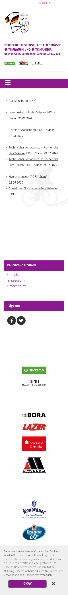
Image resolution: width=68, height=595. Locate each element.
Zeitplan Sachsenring (22, 130)
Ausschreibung (18, 100)
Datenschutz (16, 286)
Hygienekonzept (19, 176)
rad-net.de (43, 3)
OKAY (27, 584)
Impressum (16, 280)
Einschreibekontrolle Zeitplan (27, 112)
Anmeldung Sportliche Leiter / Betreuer (33, 188)
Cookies (29, 575)
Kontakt (13, 275)
